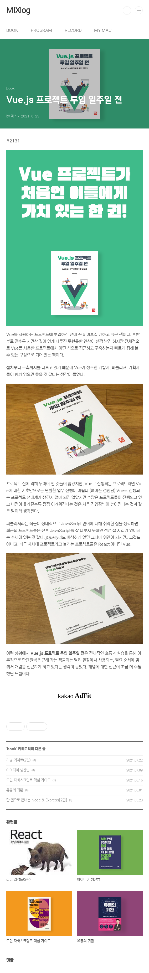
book (11, 749)
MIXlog (18, 10)
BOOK (12, 30)
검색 (127, 10)
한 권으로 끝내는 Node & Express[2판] (36, 800)
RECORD (73, 30)
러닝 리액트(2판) (18, 760)
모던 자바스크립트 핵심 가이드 (28, 780)
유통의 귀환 (14, 790)
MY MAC (102, 30)
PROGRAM (41, 30)
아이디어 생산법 (17, 770)
